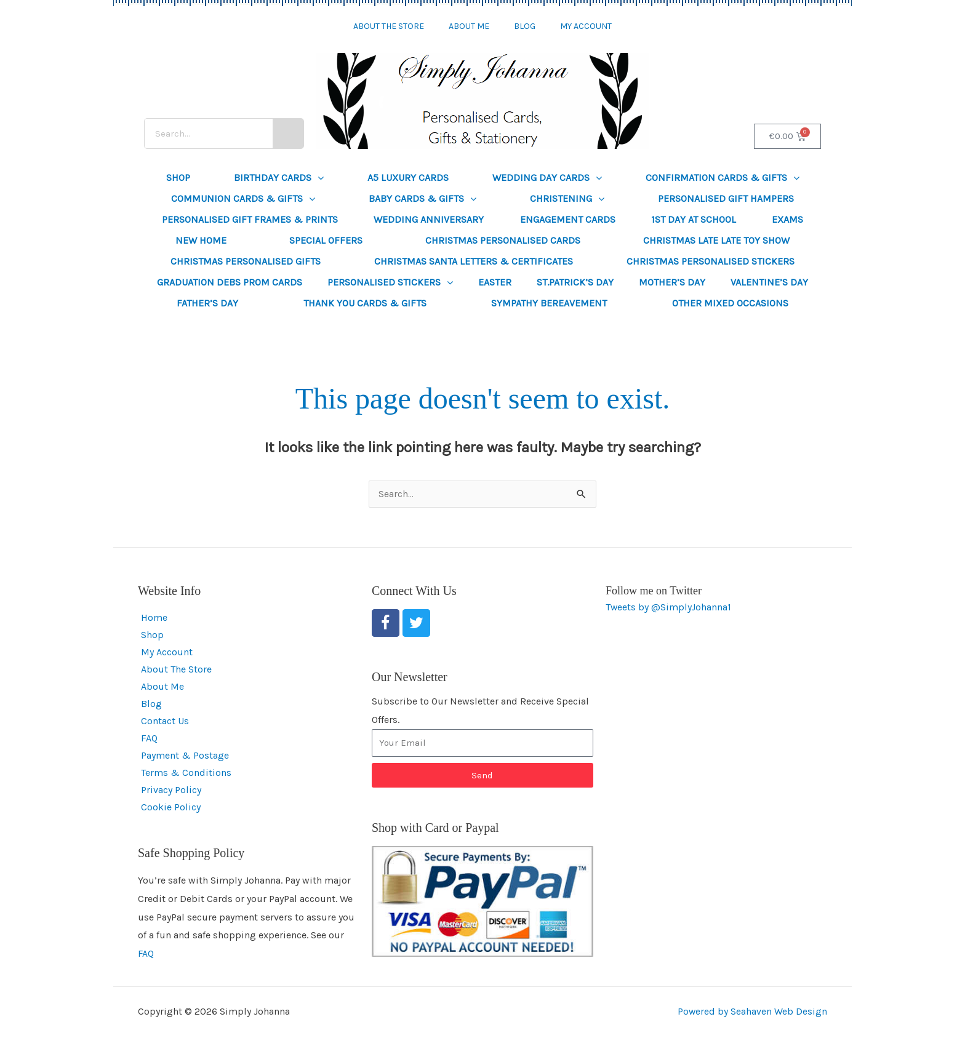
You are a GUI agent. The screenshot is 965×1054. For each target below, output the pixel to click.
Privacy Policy (171, 790)
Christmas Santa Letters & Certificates (473, 261)
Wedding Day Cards (547, 177)
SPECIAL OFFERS (325, 240)
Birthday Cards (279, 177)
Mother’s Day (672, 282)
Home (154, 618)
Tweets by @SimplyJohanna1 (669, 607)
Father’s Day (207, 303)
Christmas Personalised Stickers (711, 261)
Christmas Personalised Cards (502, 240)
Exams (787, 219)
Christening (567, 198)
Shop (178, 177)
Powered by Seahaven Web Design (752, 1012)
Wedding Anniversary (429, 219)
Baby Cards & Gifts (422, 198)
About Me (469, 26)
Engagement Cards (567, 219)
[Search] (288, 133)
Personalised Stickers (390, 282)
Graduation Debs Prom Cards (229, 282)
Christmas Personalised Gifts (245, 261)
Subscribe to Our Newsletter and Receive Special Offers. (480, 711)
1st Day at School (693, 219)
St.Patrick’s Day (575, 282)
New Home (200, 240)
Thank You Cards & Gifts (364, 303)
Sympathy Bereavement (549, 303)
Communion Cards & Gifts (243, 198)
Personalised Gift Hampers (726, 198)
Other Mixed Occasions (730, 303)
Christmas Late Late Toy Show (716, 240)
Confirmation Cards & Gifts (722, 177)
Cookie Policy (171, 807)
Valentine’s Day (769, 282)
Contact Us (165, 721)
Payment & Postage (185, 756)
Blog (524, 26)
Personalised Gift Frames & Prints (250, 219)
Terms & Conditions (186, 773)
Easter (494, 282)
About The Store (388, 26)
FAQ (149, 739)
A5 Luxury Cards (408, 177)
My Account (586, 26)
